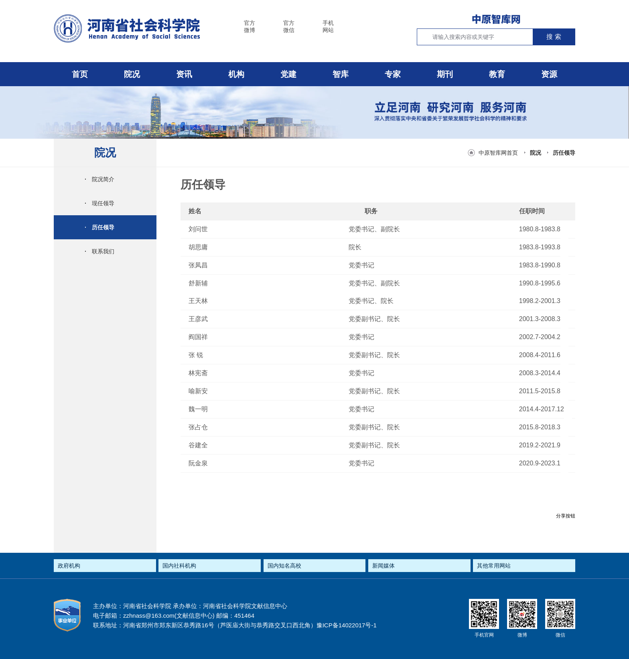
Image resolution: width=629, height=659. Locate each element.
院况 (132, 74)
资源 (549, 74)
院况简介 (99, 179)
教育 (497, 74)
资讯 (184, 74)
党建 (288, 74)
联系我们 (99, 251)
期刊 (445, 74)
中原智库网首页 (498, 153)
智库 (341, 74)
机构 (236, 74)
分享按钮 (565, 516)
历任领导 (564, 153)
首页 (80, 74)
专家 (393, 74)
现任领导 (99, 203)
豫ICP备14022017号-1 (347, 625)
